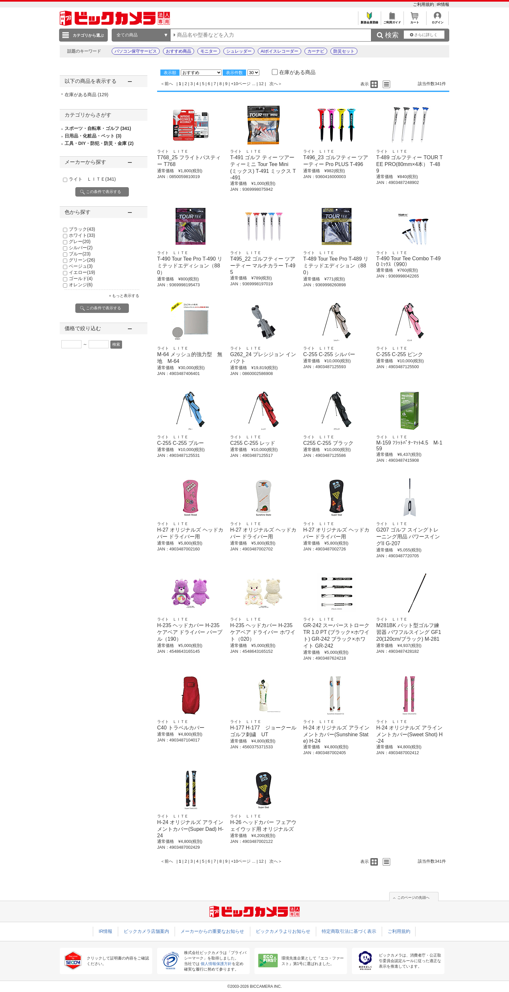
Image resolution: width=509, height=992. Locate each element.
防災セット (343, 51)
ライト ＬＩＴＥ (92, 179)
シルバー (81, 247)
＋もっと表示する (123, 295)
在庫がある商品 (86, 94)
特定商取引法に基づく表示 (349, 931)
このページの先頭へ (413, 897)
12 (261, 83)
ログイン (437, 20)
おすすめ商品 (178, 51)
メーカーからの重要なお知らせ (212, 931)
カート (414, 20)
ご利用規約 (424, 4)
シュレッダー (239, 51)
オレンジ (81, 284)
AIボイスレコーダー (279, 51)
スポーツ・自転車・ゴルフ (98, 128)
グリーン (82, 260)
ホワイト (82, 235)
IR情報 (443, 4)
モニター (208, 51)
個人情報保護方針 (216, 963)
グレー (80, 241)
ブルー (80, 253)
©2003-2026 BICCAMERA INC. (254, 986)
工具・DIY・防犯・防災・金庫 (99, 143)
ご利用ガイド (392, 20)
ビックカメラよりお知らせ (283, 931)
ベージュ (81, 266)
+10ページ (241, 83)
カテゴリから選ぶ (88, 35)
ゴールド (81, 278)
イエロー (82, 272)
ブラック (82, 229)
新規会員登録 (369, 20)
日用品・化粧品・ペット (93, 135)
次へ (273, 83)
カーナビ (315, 51)
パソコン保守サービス (136, 51)
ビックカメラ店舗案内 (146, 931)
